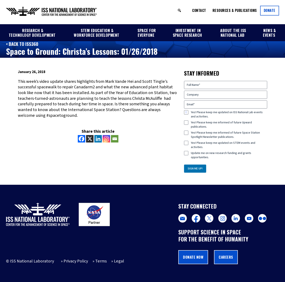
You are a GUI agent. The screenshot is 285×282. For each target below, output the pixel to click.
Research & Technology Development (32, 33)
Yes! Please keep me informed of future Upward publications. (221, 124)
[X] (90, 138)
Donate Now (193, 257)
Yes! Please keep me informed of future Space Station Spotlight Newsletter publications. (225, 135)
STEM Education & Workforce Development (96, 33)
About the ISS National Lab (233, 33)
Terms (101, 261)
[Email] (114, 138)
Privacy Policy (76, 261)
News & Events (269, 33)
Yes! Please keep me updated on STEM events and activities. (223, 145)
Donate (269, 10)
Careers (226, 257)
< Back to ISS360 (22, 44)
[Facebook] (81, 138)
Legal (119, 261)
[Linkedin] (98, 138)
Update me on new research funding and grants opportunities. (221, 155)
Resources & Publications (235, 10)
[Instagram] (106, 138)
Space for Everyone (147, 33)
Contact (199, 10)
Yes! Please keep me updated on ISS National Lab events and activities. (227, 114)
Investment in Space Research (187, 33)
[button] (179, 10)
